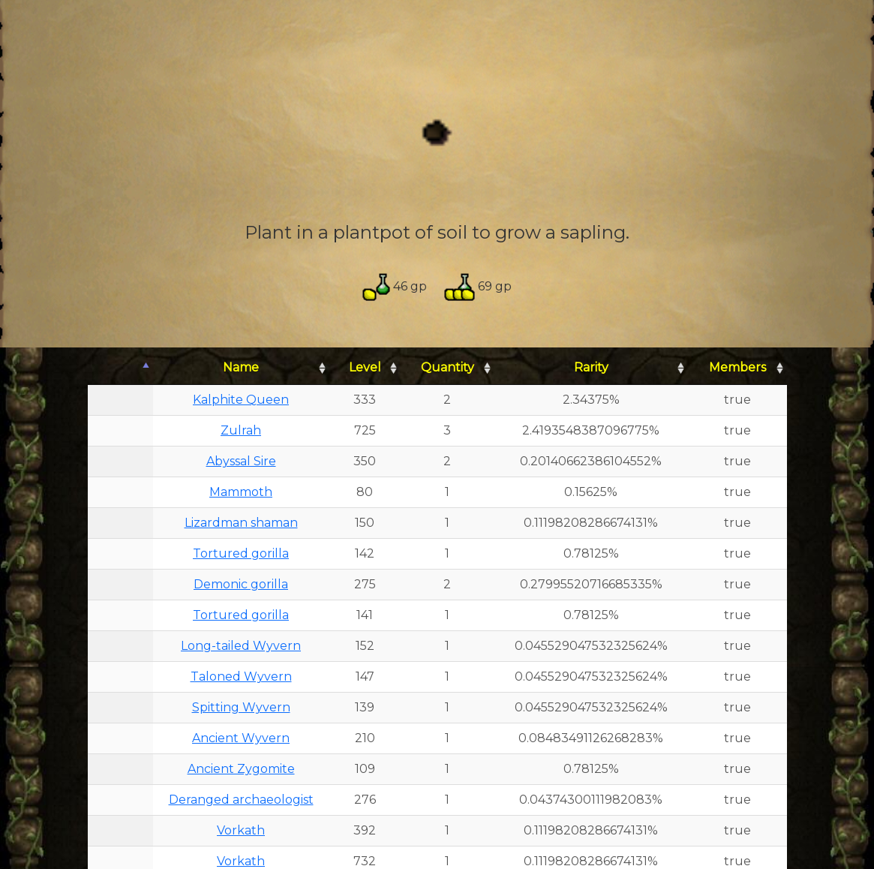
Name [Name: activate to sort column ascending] (241, 367)
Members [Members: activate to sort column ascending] (737, 367)
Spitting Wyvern (241, 707)
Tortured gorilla (241, 553)
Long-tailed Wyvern (241, 646)
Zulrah (241, 430)
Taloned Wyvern (241, 676)
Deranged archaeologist (241, 799)
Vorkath (241, 830)
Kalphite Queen (241, 399)
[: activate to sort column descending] (120, 368)
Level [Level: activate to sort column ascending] (365, 367)
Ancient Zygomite (241, 769)
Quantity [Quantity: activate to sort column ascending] (447, 367)
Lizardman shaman (241, 523)
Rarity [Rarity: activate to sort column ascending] (591, 367)
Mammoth (240, 492)
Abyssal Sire (241, 461)
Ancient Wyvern (241, 738)
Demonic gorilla (241, 584)
